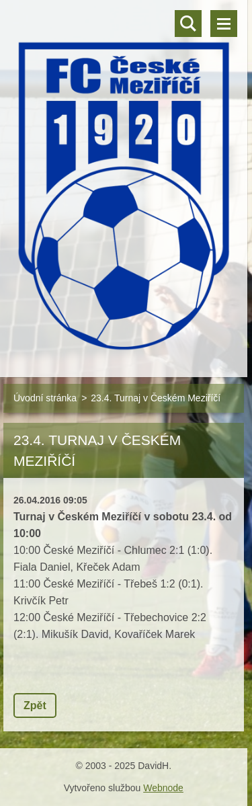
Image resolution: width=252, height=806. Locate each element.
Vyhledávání (188, 23)
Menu (223, 23)
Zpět (35, 705)
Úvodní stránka (45, 398)
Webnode (163, 787)
